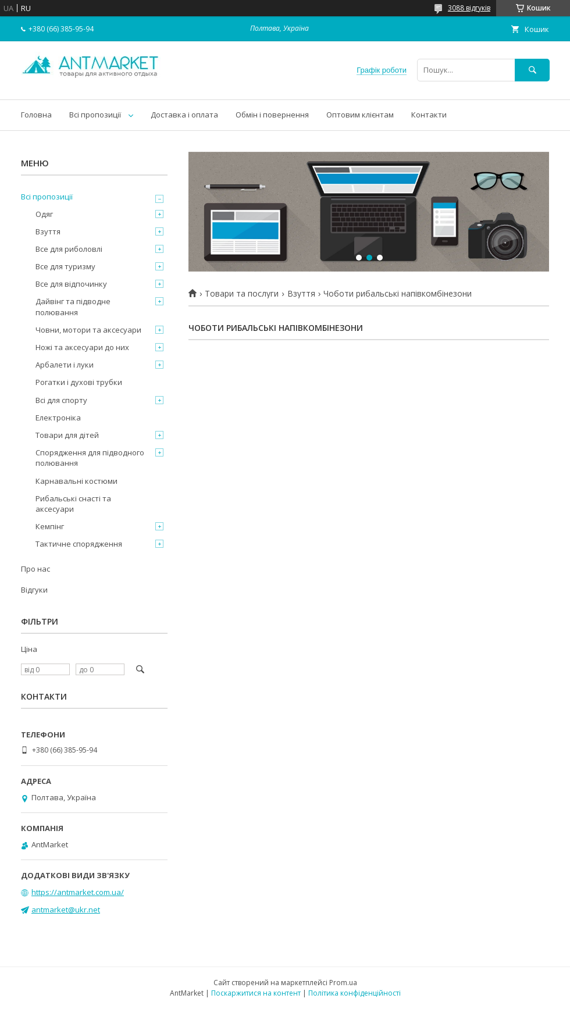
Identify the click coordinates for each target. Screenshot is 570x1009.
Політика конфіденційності (354, 993)
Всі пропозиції (95, 114)
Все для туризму (65, 266)
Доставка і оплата (184, 114)
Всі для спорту (61, 400)
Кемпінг (49, 526)
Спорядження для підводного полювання (89, 457)
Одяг (44, 214)
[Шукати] (532, 70)
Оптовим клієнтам (360, 114)
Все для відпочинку (71, 284)
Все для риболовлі (68, 249)
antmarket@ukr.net (65, 909)
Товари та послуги (242, 293)
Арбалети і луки (64, 364)
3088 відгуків (469, 8)
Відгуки (34, 589)
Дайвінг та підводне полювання (73, 306)
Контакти (429, 114)
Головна (36, 114)
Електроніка (58, 417)
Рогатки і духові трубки (78, 382)
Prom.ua (343, 982)
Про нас (35, 569)
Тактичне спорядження (78, 544)
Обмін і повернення (272, 114)
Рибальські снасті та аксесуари (73, 503)
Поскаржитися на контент (256, 993)
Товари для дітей (67, 435)
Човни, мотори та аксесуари (88, 330)
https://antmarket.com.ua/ (77, 892)
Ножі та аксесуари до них (82, 347)
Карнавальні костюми (76, 481)
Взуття (301, 293)
